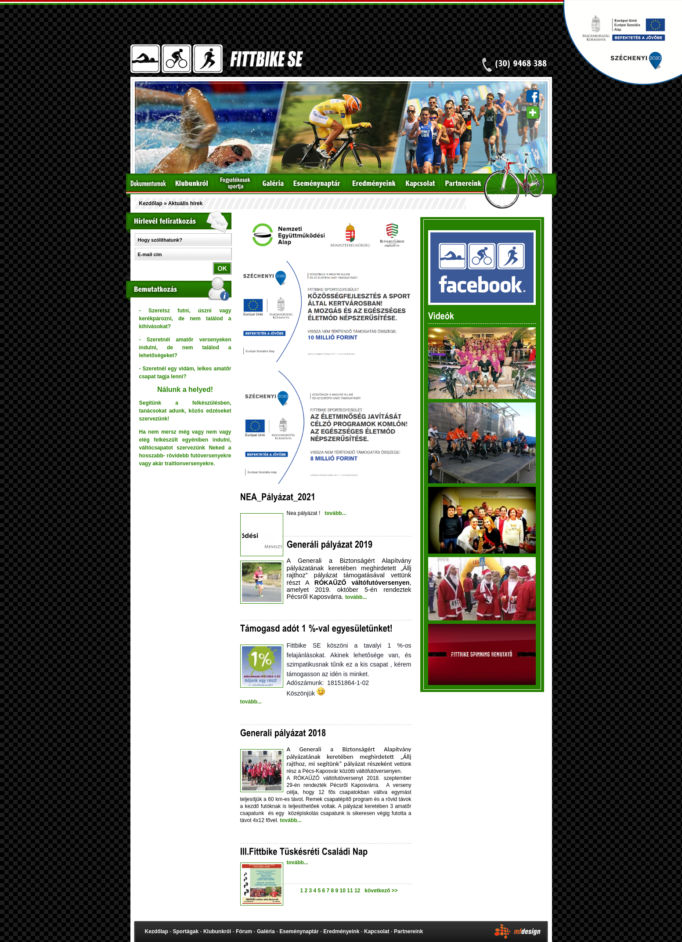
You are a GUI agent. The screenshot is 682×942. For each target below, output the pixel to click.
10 (343, 891)
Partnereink (408, 931)
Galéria (266, 931)
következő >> (380, 891)
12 (358, 891)
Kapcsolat (376, 931)
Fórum (244, 931)
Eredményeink (341, 931)
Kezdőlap (150, 203)
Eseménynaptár (298, 931)
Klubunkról (217, 931)
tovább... (334, 513)
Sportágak (186, 931)
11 (350, 891)
